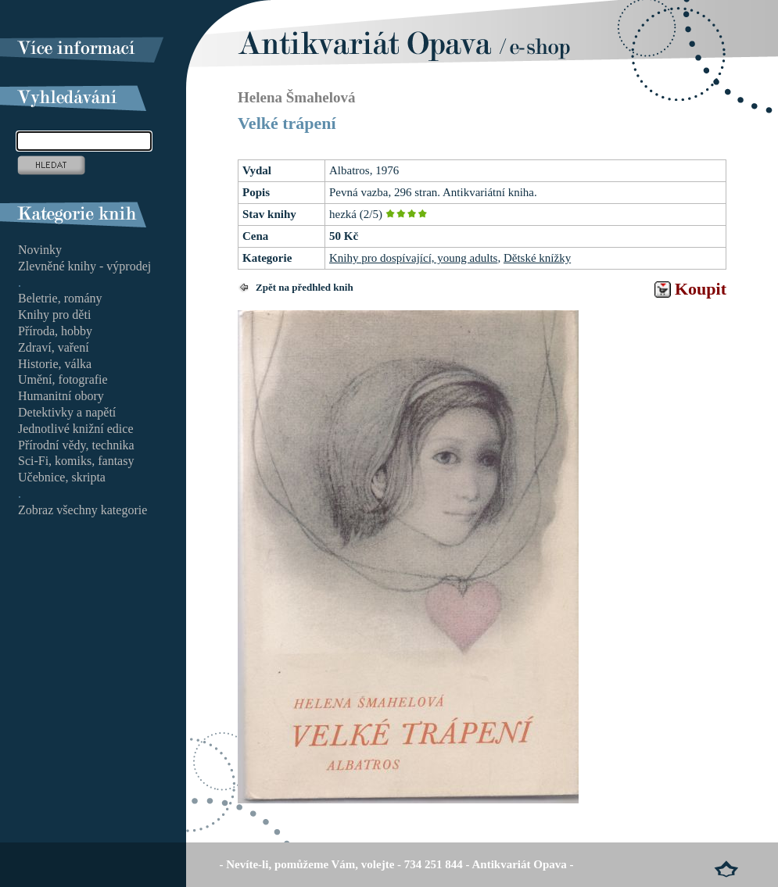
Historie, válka (54, 363)
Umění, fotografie (63, 379)
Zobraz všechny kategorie (82, 510)
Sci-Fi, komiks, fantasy (76, 460)
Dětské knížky (537, 258)
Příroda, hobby (55, 331)
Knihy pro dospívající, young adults (413, 258)
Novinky (40, 249)
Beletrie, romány (60, 298)
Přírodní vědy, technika (76, 445)
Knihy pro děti (54, 314)
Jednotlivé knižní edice (76, 428)
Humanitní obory (61, 395)
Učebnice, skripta (62, 477)
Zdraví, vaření (53, 347)
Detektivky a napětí (67, 412)
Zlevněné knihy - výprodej (84, 266)
